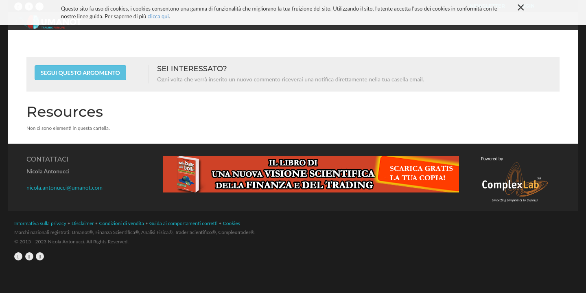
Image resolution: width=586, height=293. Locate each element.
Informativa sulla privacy (40, 223)
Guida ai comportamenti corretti (183, 223)
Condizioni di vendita (121, 223)
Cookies (231, 223)
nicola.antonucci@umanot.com (64, 187)
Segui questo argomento (80, 72)
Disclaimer (83, 223)
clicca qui (158, 9)
